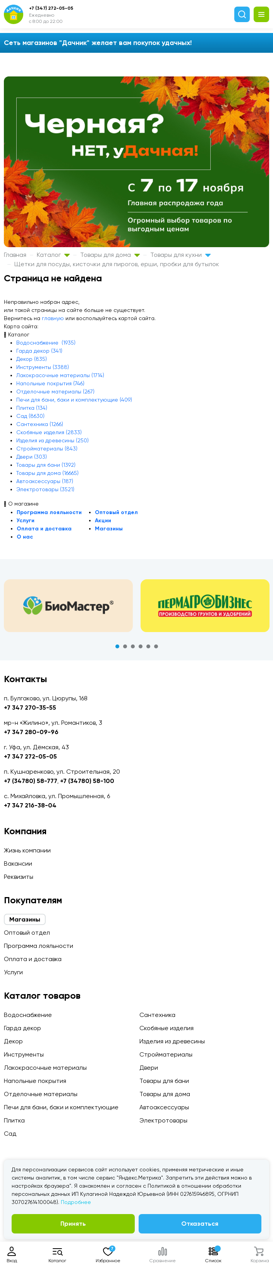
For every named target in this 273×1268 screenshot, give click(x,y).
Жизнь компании (27, 850)
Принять (73, 1223)
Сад (10, 1133)
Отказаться (199, 1223)
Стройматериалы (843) (46, 448)
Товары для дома (110, 254)
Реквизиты (18, 876)
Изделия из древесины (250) (52, 440)
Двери (148, 1067)
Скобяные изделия (166, 1028)
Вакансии (18, 863)
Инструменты (24, 1054)
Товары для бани (164, 1080)
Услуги (25, 520)
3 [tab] (133, 646)
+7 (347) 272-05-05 (51, 8)
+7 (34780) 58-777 (30, 781)
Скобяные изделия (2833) (49, 432)
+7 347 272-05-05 (30, 756)
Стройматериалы (165, 1054)
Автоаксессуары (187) (44, 481)
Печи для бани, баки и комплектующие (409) (74, 400)
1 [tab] (117, 646)
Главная (15, 254)
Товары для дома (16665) (47, 473)
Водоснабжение (28, 1015)
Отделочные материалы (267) (55, 391)
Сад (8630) (30, 416)
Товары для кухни (180, 254)
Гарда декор (22, 1028)
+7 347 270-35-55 (30, 707)
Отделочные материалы (40, 1094)
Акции (103, 520)
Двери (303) (31, 457)
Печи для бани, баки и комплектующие (61, 1107)
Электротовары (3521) (45, 489)
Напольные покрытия (35, 1080)
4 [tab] (141, 646)
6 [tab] (156, 646)
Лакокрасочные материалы (45, 1067)
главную (53, 318)
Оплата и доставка (44, 528)
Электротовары (163, 1120)
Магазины (109, 528)
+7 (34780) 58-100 (87, 781)
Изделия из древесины (172, 1041)
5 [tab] (148, 646)
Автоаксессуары (164, 1107)
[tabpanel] (68, 606)
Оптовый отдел (116, 512)
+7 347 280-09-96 (31, 732)
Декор (13, 1041)
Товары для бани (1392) (46, 465)
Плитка (14, 1120)
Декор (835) (31, 359)
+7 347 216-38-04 (30, 805)
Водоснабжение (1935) (46, 343)
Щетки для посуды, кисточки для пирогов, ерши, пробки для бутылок (116, 264)
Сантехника (157, 1015)
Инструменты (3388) (42, 367)
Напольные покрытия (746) (50, 383)
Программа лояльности (49, 512)
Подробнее (76, 1202)
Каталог (53, 254)
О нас (25, 537)
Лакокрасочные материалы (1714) (60, 375)
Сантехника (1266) (39, 424)
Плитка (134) (31, 408)
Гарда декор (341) (39, 351)
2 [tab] (125, 646)
